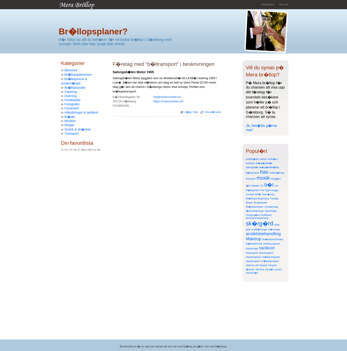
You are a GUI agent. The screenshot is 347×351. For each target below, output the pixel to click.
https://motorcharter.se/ (168, 101)
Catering (71, 92)
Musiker (70, 121)
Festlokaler (73, 100)
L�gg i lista (189, 112)
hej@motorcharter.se (167, 97)
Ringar (69, 125)
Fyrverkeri (72, 108)
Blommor (71, 70)
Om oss (283, 4)
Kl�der (70, 117)
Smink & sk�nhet (78, 129)
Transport (72, 133)
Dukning (71, 96)
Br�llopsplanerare (78, 74)
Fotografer (72, 104)
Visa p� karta (210, 112)
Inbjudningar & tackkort (81, 112)
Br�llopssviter (75, 87)
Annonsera (267, 4)
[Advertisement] (166, 128)
